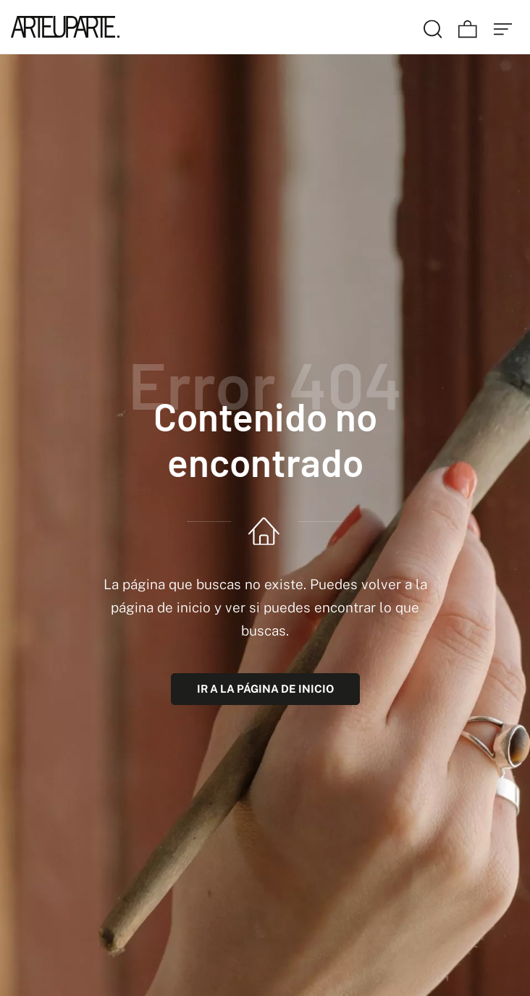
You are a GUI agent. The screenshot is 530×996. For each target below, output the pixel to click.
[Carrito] (467, 27)
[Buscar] (433, 27)
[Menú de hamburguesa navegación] (503, 27)
